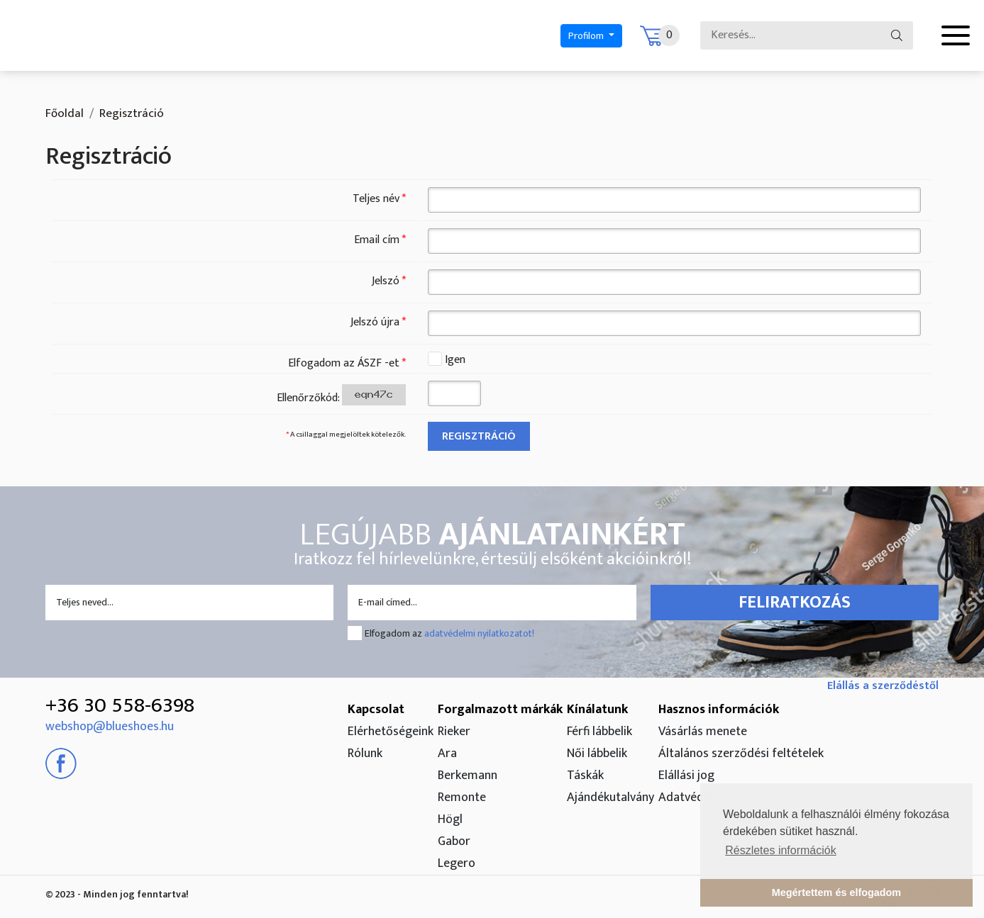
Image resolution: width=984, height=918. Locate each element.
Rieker (454, 731)
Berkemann (467, 775)
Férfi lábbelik (599, 731)
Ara (447, 753)
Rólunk (365, 753)
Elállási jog (686, 775)
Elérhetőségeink (390, 731)
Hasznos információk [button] (718, 709)
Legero (456, 863)
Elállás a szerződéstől (883, 685)
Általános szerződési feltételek (741, 753)
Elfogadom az (449, 633)
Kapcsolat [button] (376, 709)
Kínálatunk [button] (597, 709)
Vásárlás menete (702, 731)
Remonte (462, 797)
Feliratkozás (795, 602)
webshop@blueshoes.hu (109, 726)
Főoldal (64, 113)
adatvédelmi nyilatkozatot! (479, 633)
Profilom (587, 36)
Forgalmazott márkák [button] (500, 709)
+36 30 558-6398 (119, 705)
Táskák (585, 775)
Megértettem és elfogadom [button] (836, 892)
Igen (455, 360)
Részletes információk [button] (780, 850)
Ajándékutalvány (610, 797)
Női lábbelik (597, 753)
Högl (450, 819)
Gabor (454, 841)
